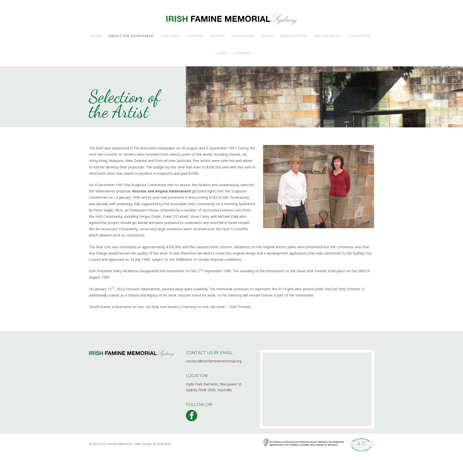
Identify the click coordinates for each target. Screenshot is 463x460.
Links (221, 53)
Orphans (170, 36)
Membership (327, 36)
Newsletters (293, 36)
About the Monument (131, 36)
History (195, 36)
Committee (359, 36)
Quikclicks (164, 443)
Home (96, 36)
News (267, 36)
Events (217, 36)
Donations (243, 36)
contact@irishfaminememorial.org (214, 361)
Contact (242, 53)
